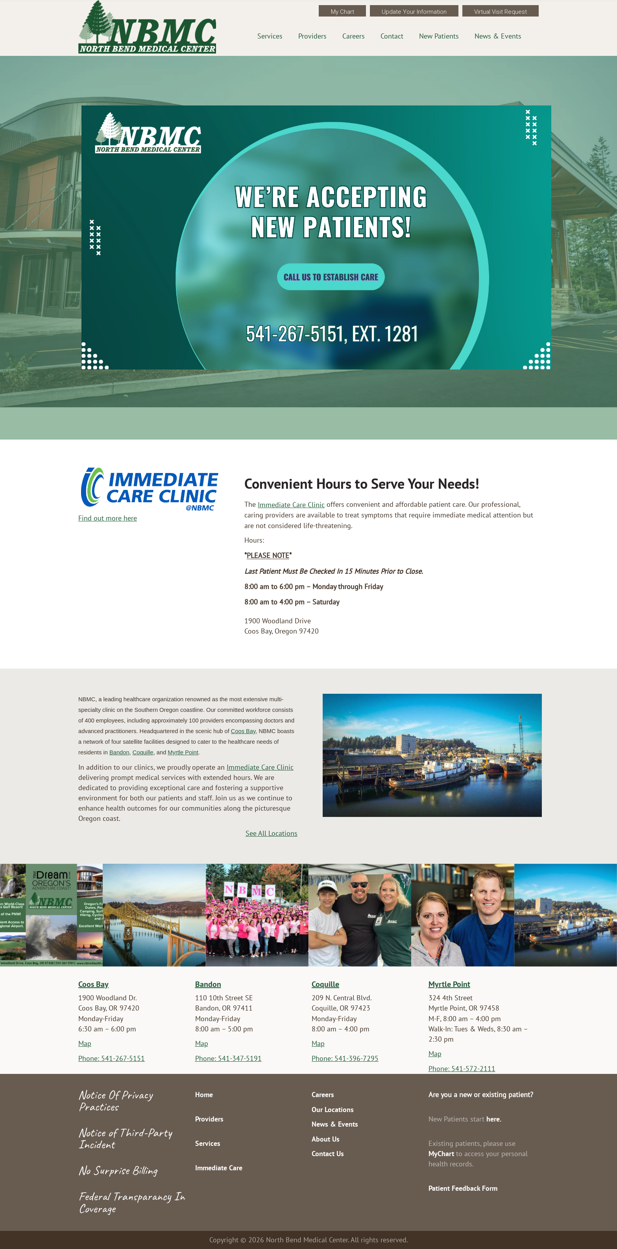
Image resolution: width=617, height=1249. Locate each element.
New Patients (439, 36)
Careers (353, 36)
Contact (392, 36)
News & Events (498, 36)
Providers (312, 36)
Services (270, 36)
